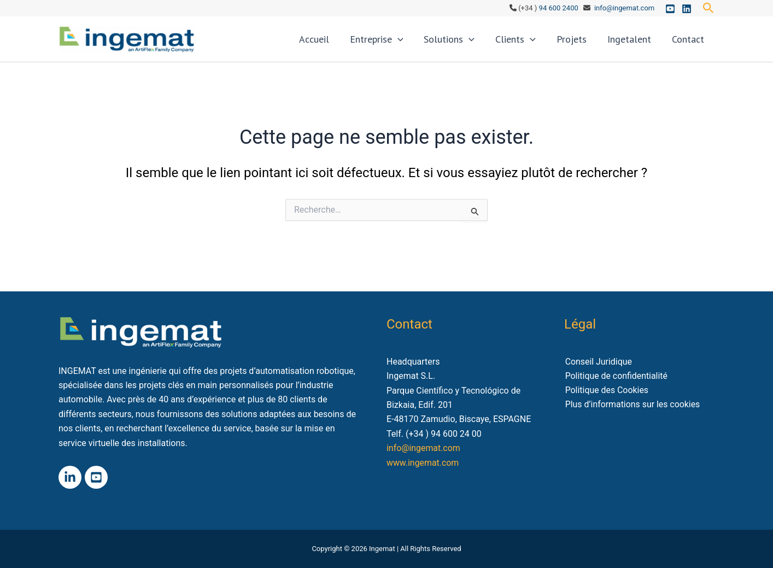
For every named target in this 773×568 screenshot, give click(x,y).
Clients (534, 44)
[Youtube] (670, 9)
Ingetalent (637, 43)
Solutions (473, 44)
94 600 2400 (558, 8)
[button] (708, 8)
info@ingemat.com (624, 8)
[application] (428, 44)
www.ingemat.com (422, 463)
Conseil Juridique (597, 361)
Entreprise (407, 44)
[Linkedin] (687, 9)
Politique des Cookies (606, 390)
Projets (585, 43)
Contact (691, 43)
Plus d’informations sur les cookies (632, 405)
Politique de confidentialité (615, 376)
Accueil (350, 43)
